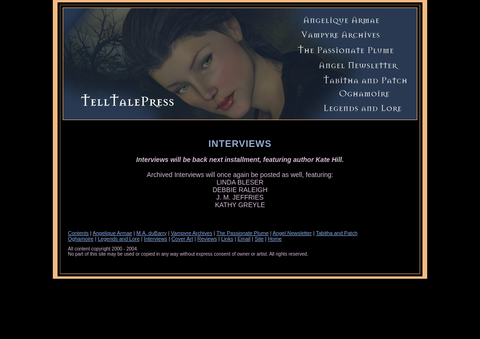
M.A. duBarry (151, 233)
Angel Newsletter (292, 233)
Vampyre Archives (191, 233)
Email (244, 239)
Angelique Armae (112, 233)
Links (227, 239)
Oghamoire (80, 239)
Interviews (155, 239)
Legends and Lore (119, 239)
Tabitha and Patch (336, 233)
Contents (78, 233)
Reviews (207, 239)
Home (274, 239)
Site (259, 239)
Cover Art (182, 239)
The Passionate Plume (242, 233)
